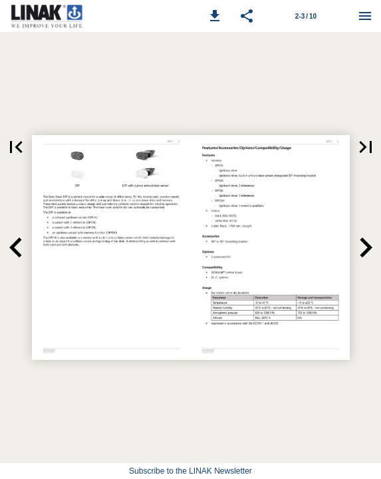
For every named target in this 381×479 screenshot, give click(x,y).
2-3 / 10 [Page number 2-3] (306, 16)
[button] (215, 16)
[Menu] (365, 16)
